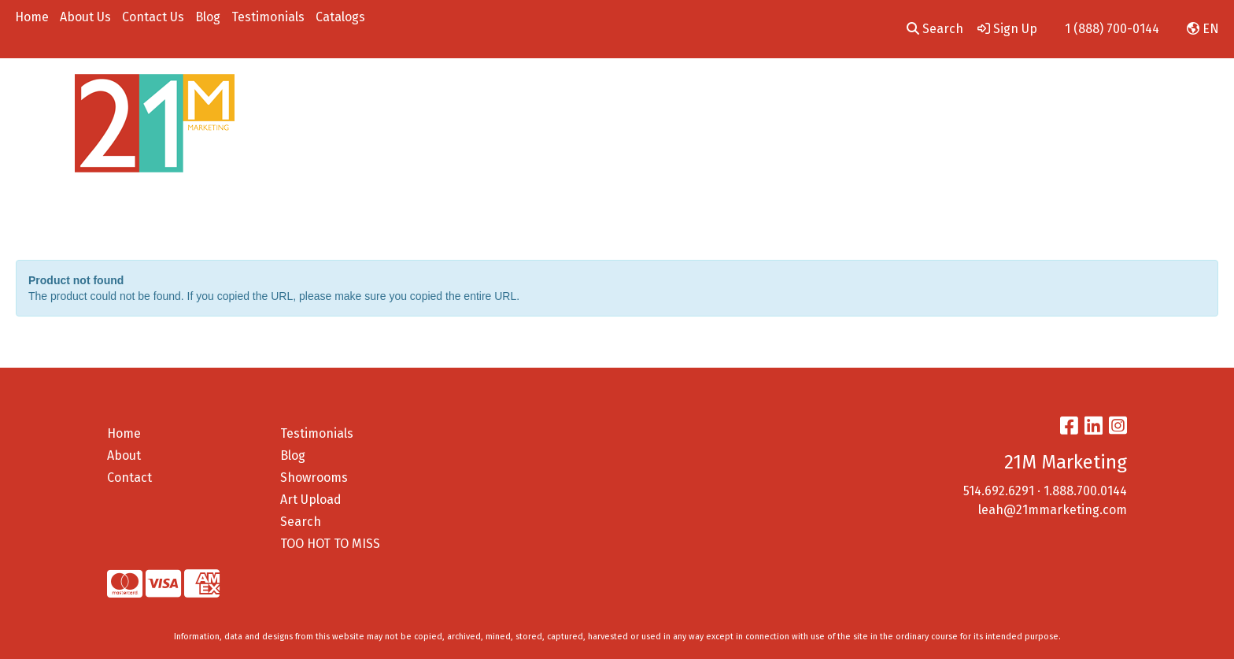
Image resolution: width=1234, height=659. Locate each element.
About (124, 455)
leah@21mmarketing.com (1052, 509)
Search (935, 28)
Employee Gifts (920, 92)
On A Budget (1011, 92)
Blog (207, 16)
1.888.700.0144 (1085, 490)
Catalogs (340, 16)
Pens (836, 92)
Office (725, 92)
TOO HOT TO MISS (330, 543)
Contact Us (153, 16)
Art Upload (311, 499)
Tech (782, 92)
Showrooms (314, 477)
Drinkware (652, 92)
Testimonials (268, 16)
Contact (129, 477)
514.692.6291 (998, 490)
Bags (581, 92)
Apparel (518, 92)
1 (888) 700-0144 (1112, 28)
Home (32, 16)
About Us (85, 16)
